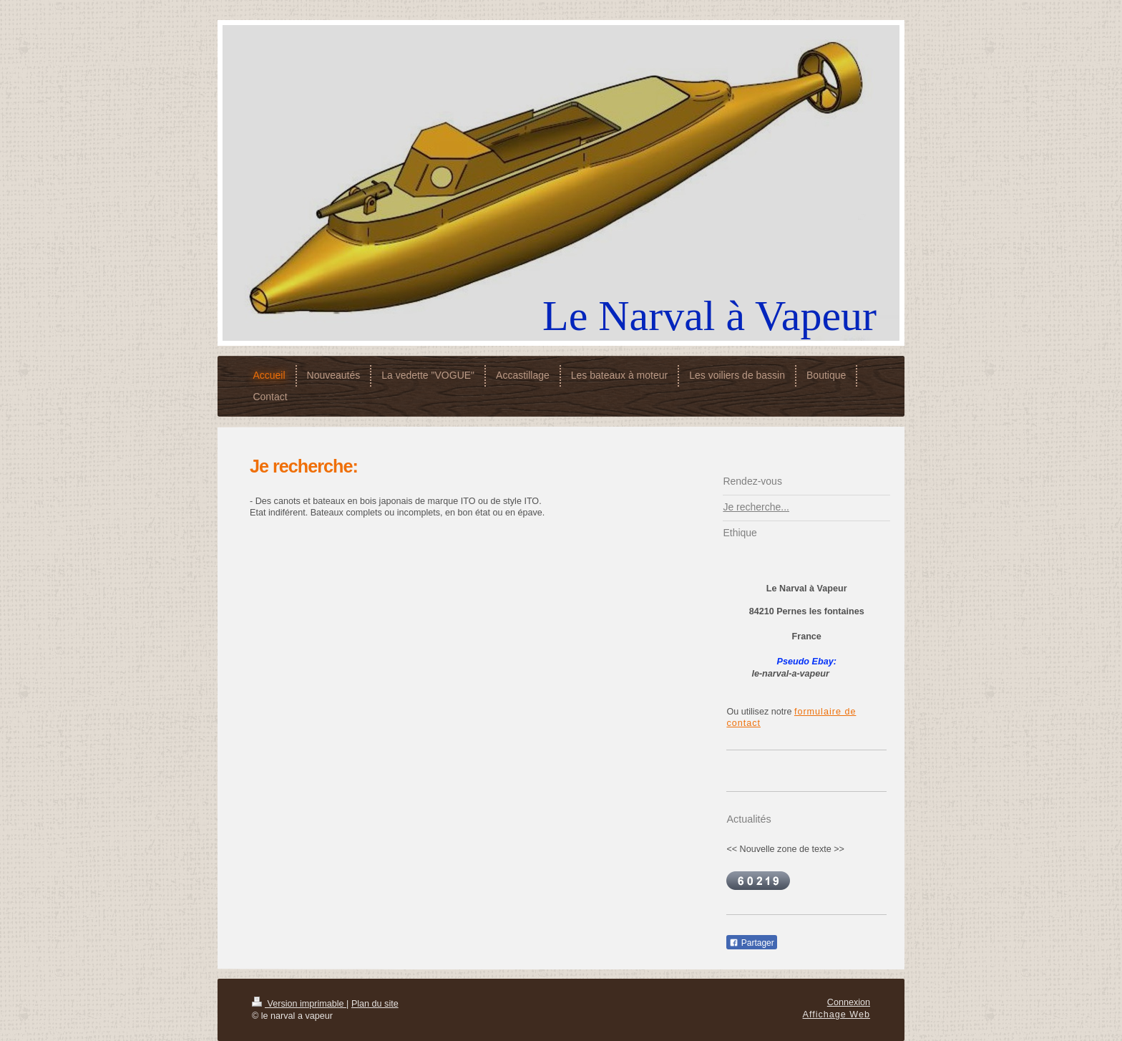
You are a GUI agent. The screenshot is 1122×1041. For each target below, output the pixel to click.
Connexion (848, 1002)
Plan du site (375, 1004)
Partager (751, 943)
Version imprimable (299, 1004)
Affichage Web (836, 1014)
